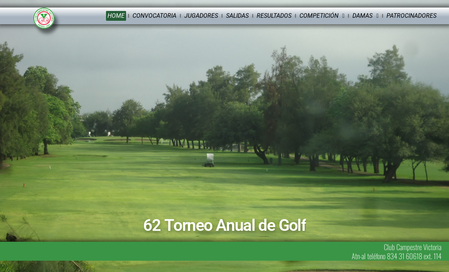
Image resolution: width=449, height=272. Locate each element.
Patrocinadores (412, 15)
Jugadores (201, 15)
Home (116, 15)
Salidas (237, 15)
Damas (365, 16)
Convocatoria (154, 15)
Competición (322, 16)
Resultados (274, 15)
